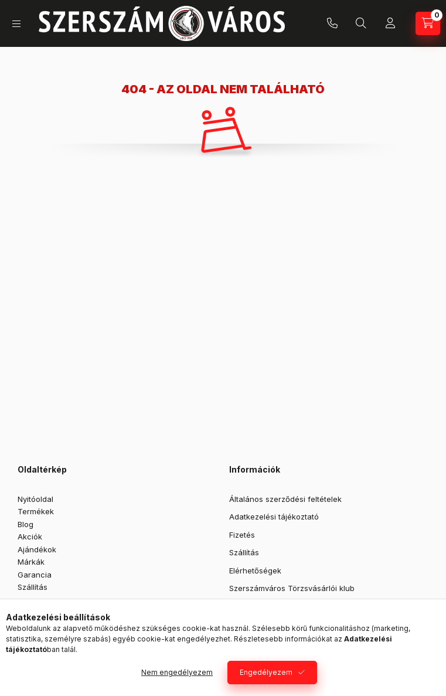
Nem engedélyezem (177, 672)
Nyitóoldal (35, 499)
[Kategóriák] (16, 24)
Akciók (30, 536)
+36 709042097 (332, 23)
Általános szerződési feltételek (285, 499)
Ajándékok (37, 549)
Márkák (31, 561)
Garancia (35, 574)
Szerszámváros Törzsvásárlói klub (292, 588)
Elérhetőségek (255, 570)
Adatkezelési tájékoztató (274, 516)
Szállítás (32, 587)
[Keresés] (361, 23)
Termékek (36, 511)
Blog (25, 524)
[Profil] (390, 23)
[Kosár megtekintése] (428, 23)
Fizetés (242, 534)
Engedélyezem (266, 672)
